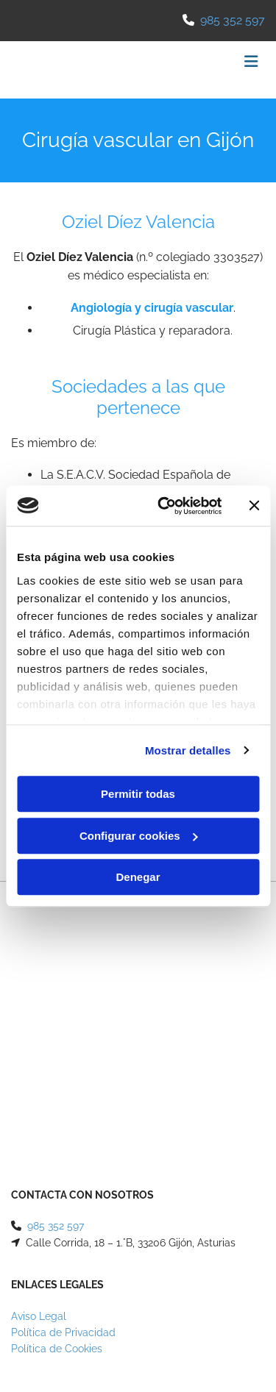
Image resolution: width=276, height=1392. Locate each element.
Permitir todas (138, 794)
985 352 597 (232, 20)
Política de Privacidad (63, 1082)
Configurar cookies (138, 835)
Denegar (138, 877)
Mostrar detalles (188, 750)
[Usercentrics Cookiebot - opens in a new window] (164, 505)
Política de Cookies (56, 1098)
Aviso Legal (38, 1065)
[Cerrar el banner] (254, 506)
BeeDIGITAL (237, 1244)
